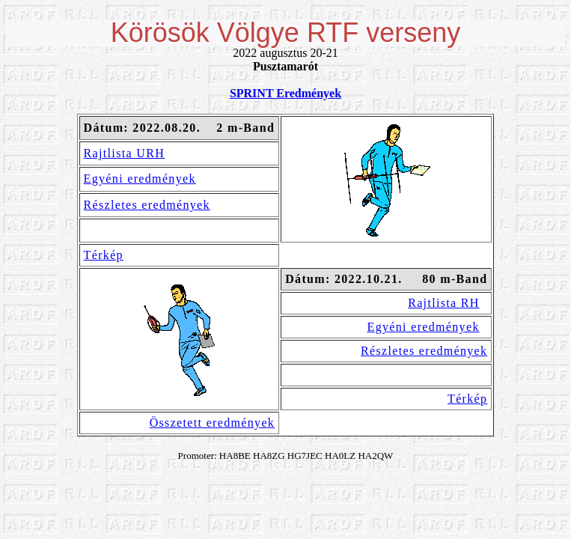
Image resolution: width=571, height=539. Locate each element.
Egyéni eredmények (140, 178)
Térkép (103, 255)
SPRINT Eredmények (285, 93)
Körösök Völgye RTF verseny (286, 32)
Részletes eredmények (147, 204)
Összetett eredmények (212, 422)
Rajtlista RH (444, 302)
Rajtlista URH (124, 153)
